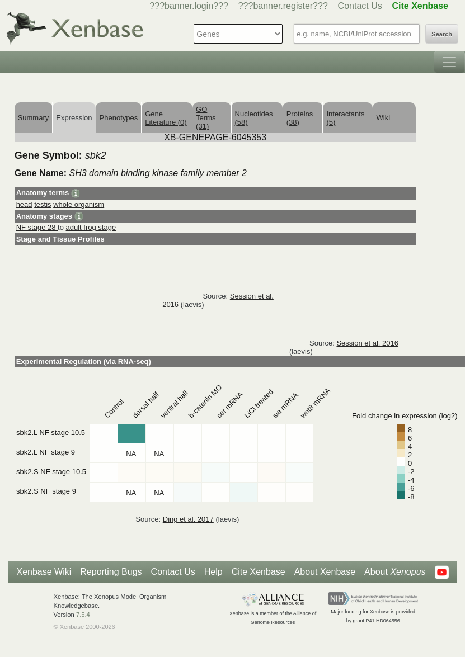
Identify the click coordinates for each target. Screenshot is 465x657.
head (24, 204)
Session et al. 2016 (367, 343)
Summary (33, 118)
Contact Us (360, 6)
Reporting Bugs (111, 571)
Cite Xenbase (258, 571)
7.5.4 (83, 614)
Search (441, 34)
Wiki (384, 118)
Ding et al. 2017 (188, 519)
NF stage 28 (37, 227)
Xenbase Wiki (43, 571)
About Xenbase (324, 571)
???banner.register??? (283, 6)
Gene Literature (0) (165, 118)
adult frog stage (91, 227)
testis (42, 204)
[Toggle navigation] (449, 62)
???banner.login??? (188, 6)
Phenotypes (119, 118)
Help (213, 571)
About (394, 572)
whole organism (78, 204)
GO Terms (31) (205, 117)
